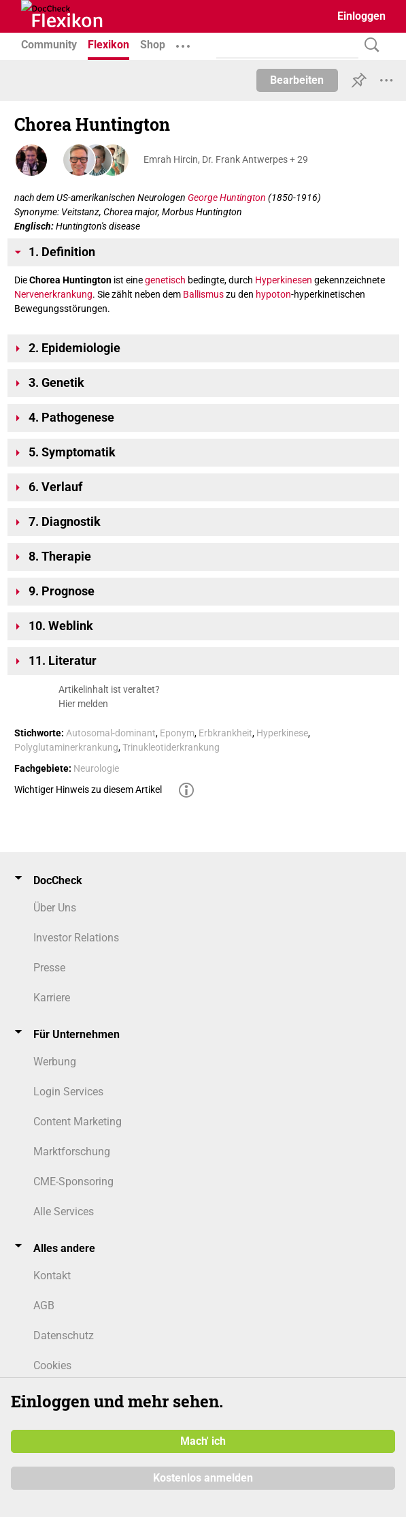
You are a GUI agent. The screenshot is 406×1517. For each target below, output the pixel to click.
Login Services (68, 1091)
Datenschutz (63, 1335)
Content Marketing (77, 1121)
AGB (43, 1305)
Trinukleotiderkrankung (171, 747)
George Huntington (227, 197)
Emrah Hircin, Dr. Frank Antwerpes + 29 (225, 159)
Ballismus (203, 294)
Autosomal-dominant (111, 733)
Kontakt (52, 1275)
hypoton (273, 294)
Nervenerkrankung (53, 294)
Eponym (177, 733)
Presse (49, 967)
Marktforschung (71, 1151)
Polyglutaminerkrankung (66, 747)
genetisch (165, 280)
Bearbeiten (297, 80)
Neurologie (96, 768)
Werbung (54, 1061)
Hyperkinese (282, 733)
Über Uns (54, 907)
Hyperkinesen (283, 280)
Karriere (51, 997)
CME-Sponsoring (73, 1181)
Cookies (52, 1365)
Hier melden (83, 703)
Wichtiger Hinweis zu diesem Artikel (88, 789)
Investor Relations (76, 937)
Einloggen (361, 16)
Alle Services (63, 1211)
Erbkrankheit (225, 733)
